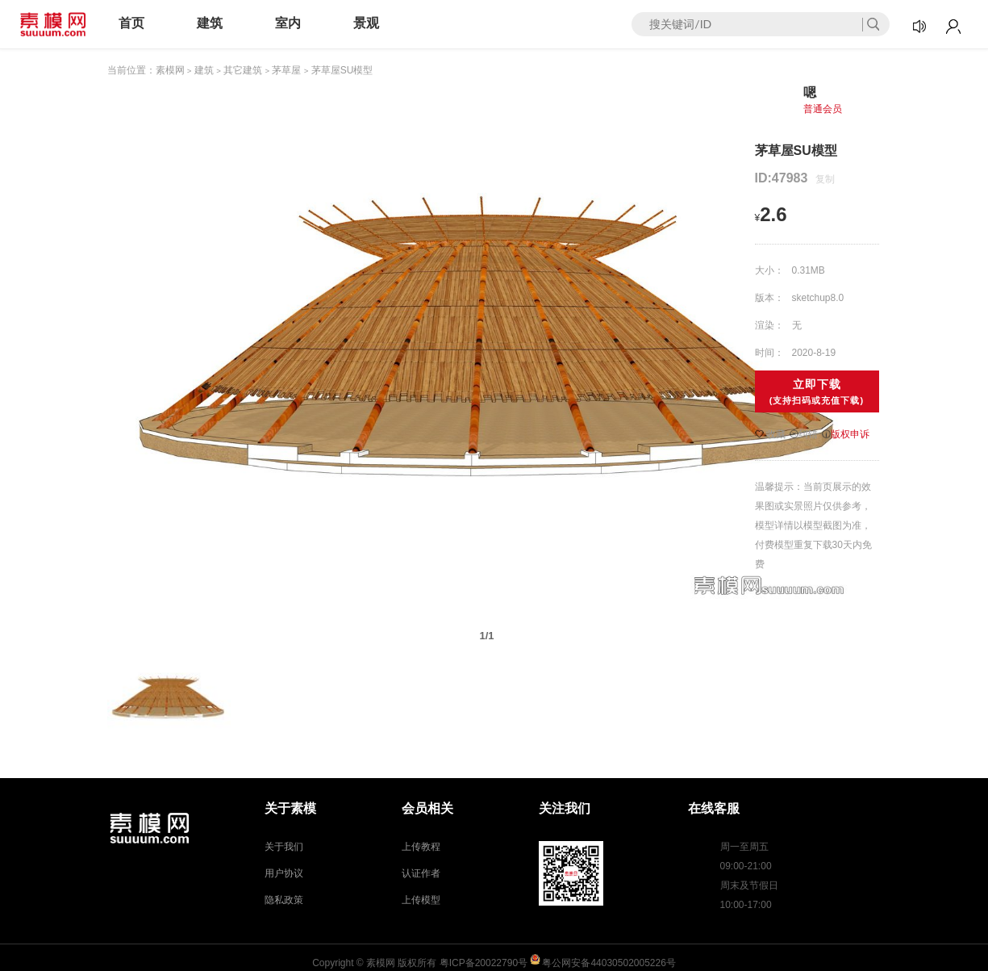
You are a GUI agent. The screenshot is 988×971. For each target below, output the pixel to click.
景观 (366, 23)
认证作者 (421, 873)
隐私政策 (284, 900)
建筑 (210, 23)
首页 (131, 23)
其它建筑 (242, 70)
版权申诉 (845, 434)
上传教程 (421, 846)
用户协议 (284, 873)
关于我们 (284, 846)
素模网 (170, 70)
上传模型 (421, 900)
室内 (288, 23)
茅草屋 (286, 70)
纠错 (804, 434)
